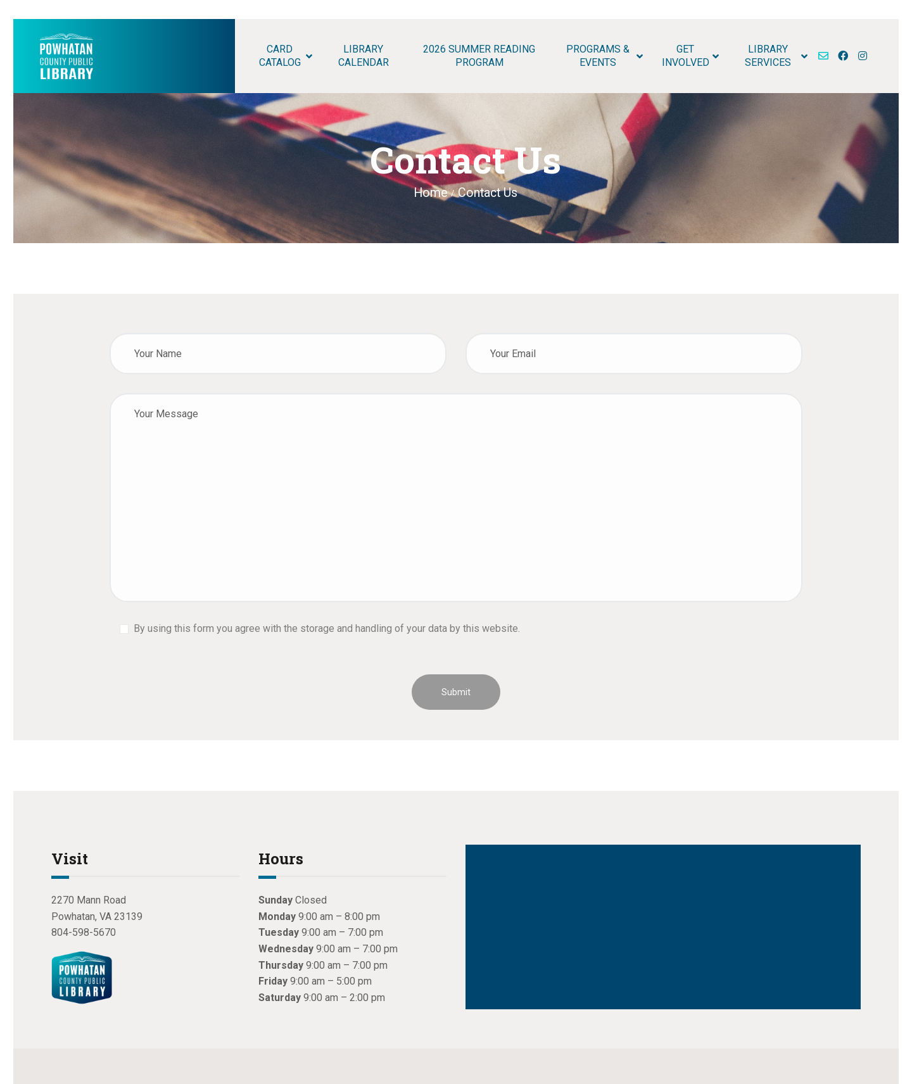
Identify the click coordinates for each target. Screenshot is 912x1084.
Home (430, 193)
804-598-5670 (83, 932)
